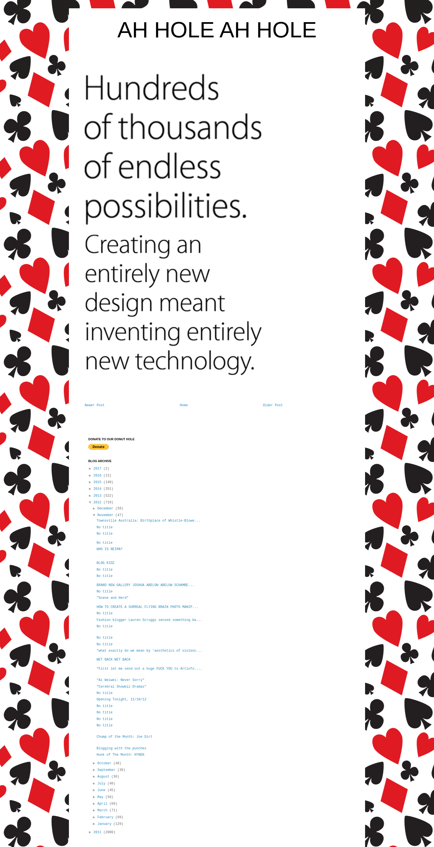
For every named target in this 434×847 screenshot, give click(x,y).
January (105, 824)
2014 (99, 489)
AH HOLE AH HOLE (217, 29)
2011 (99, 832)
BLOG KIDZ (106, 563)
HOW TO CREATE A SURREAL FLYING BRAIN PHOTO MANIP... (147, 607)
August (104, 777)
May (101, 797)
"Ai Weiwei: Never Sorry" (120, 680)
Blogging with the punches (121, 748)
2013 (99, 496)
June (102, 790)
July (102, 784)
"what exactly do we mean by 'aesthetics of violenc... (149, 651)
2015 (99, 482)
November (106, 515)
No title (105, 527)
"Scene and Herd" (112, 598)
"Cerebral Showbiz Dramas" (121, 687)
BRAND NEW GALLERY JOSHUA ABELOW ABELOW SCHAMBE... (145, 585)
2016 (99, 476)
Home (184, 405)
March (103, 810)
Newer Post (95, 405)
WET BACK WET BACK (113, 660)
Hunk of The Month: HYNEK (120, 755)
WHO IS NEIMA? (110, 549)
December (106, 509)
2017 (99, 469)
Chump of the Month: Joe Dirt (125, 737)
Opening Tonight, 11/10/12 (121, 699)
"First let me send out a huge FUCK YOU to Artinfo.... (149, 669)
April (103, 804)
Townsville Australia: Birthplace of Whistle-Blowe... (148, 521)
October (105, 763)
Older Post (273, 405)
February (106, 817)
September (107, 770)
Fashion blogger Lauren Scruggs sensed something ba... (149, 620)
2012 (99, 502)
